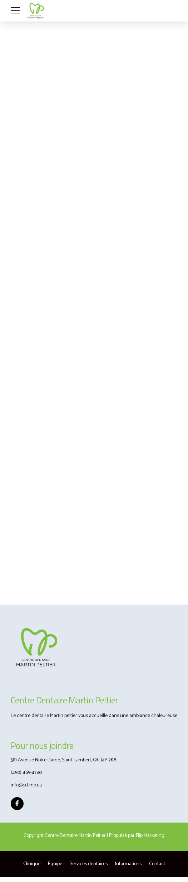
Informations (128, 864)
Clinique (31, 864)
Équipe (55, 864)
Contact (157, 864)
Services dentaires (89, 864)
